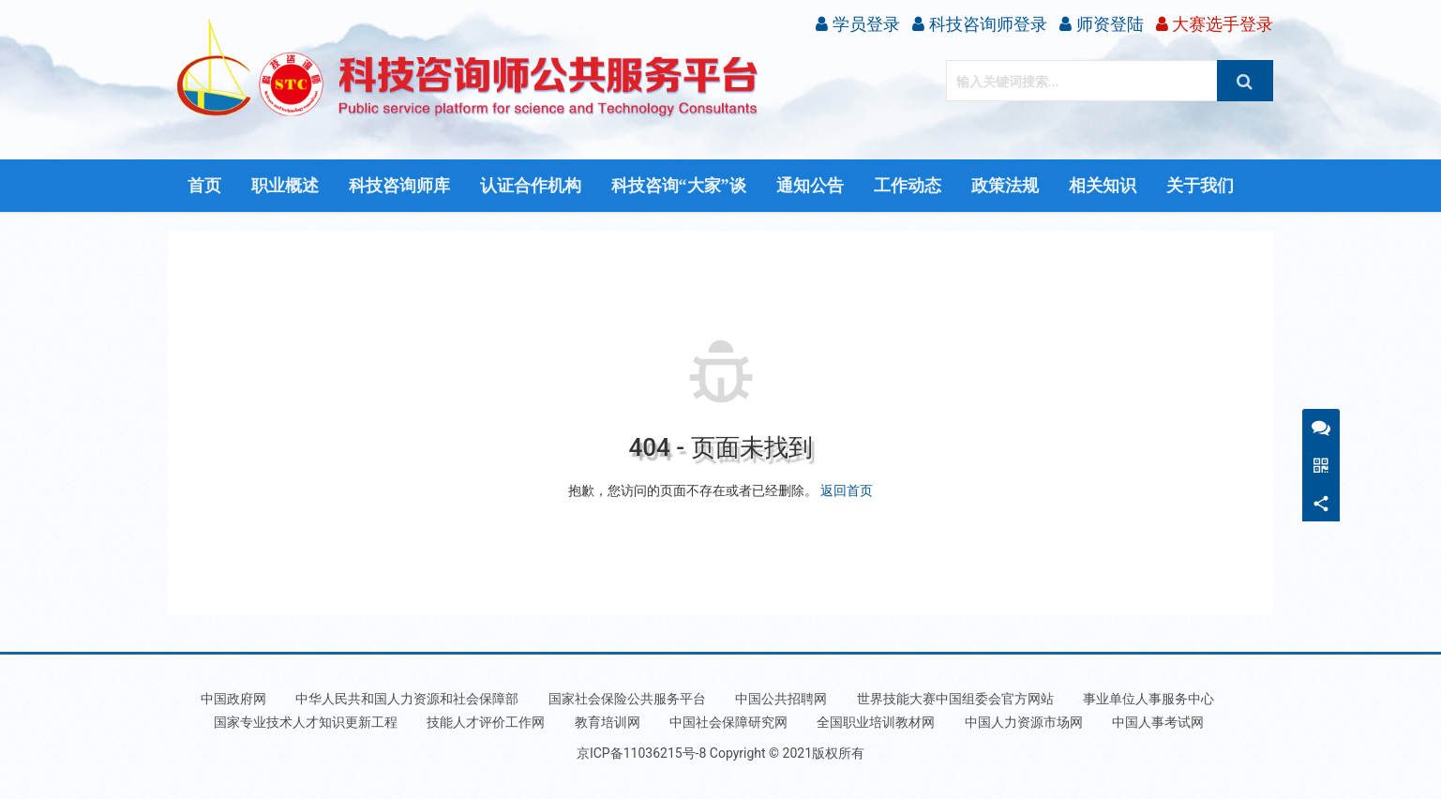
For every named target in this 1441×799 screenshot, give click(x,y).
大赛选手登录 (1214, 24)
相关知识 (1102, 185)
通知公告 (810, 185)
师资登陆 (1101, 24)
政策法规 (1005, 185)
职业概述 (285, 185)
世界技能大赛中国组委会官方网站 (955, 698)
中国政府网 (233, 698)
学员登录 (857, 24)
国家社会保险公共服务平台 (627, 698)
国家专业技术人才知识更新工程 (306, 722)
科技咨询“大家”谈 (678, 185)
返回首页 (846, 490)
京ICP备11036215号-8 (641, 753)
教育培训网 (607, 722)
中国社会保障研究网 (728, 722)
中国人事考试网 (1158, 722)
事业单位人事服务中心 (1148, 698)
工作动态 (907, 185)
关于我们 (1200, 185)
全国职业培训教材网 (876, 722)
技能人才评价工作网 (486, 722)
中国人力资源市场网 (1024, 722)
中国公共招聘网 (781, 698)
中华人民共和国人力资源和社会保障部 (406, 698)
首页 (204, 185)
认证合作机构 (530, 185)
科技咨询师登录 (979, 24)
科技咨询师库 (399, 185)
